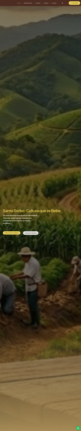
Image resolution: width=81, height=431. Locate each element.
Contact (54, 3)
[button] (62, 3)
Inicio (18, 3)
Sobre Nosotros (28, 3)
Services (38, 3)
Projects (46, 3)
